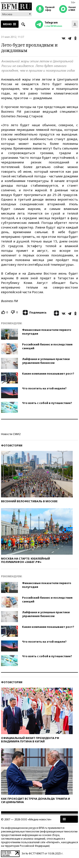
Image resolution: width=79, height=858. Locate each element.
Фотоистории (11, 445)
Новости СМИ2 (10, 434)
